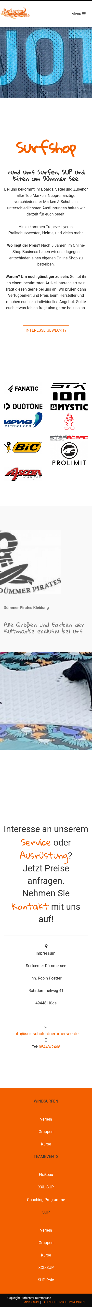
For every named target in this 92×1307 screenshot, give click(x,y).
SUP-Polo (46, 1280)
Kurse (46, 1144)
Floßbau (46, 1174)
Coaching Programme (46, 1199)
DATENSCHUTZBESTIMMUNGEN (63, 1302)
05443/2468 (49, 1047)
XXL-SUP (46, 1187)
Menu (79, 15)
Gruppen (46, 1131)
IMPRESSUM (31, 1302)
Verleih (46, 1119)
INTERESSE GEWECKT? (46, 330)
